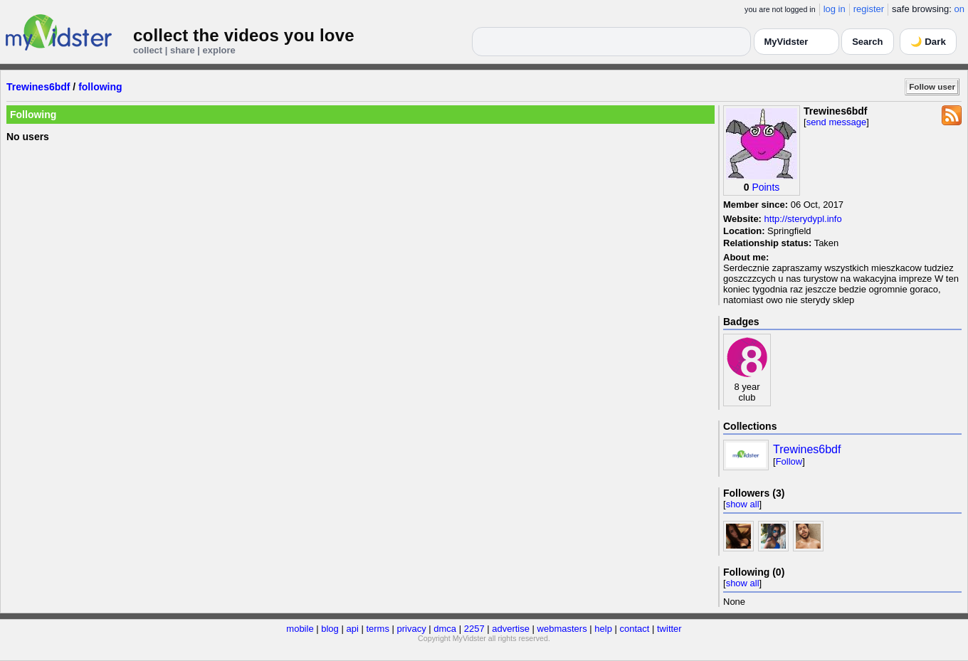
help (603, 628)
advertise (511, 628)
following (100, 86)
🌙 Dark (928, 41)
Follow (789, 461)
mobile (299, 628)
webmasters (562, 628)
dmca (444, 628)
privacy (411, 628)
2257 (474, 628)
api (352, 628)
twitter (669, 628)
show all (742, 504)
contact (634, 628)
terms (377, 628)
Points (765, 187)
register (868, 9)
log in (835, 9)
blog (330, 628)
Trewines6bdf (38, 86)
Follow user (932, 86)
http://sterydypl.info (803, 218)
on (959, 9)
